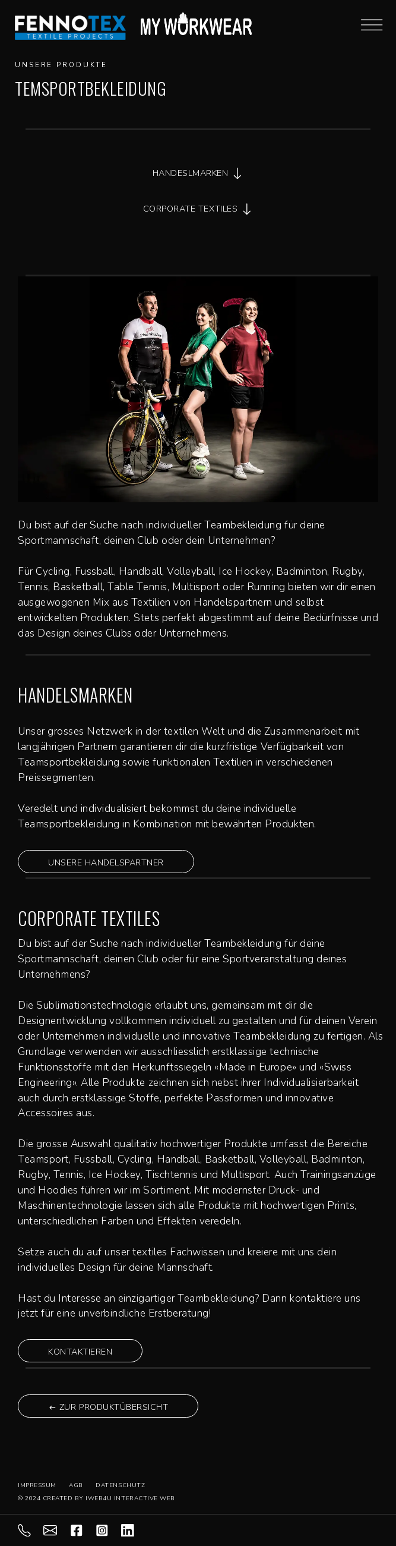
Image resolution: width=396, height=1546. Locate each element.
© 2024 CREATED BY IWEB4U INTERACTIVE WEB (96, 1498)
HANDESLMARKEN (198, 173)
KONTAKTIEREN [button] (80, 1352)
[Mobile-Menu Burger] (371, 24)
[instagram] (108, 1529)
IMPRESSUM (37, 1485)
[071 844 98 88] (30, 1529)
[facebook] (83, 1529)
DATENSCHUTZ (120, 1485)
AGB (76, 1485)
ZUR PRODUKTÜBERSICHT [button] (108, 1407)
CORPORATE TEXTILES (198, 209)
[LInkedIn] (134, 1529)
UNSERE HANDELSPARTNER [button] (106, 862)
